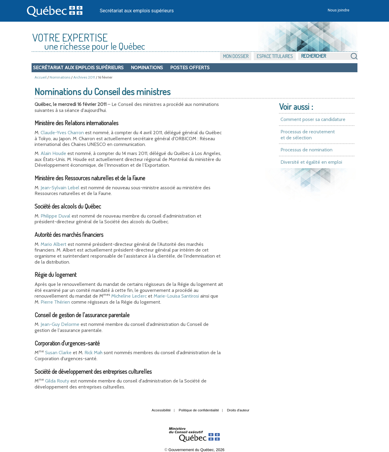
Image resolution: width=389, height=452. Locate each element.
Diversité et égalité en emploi (311, 162)
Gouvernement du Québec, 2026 (196, 449)
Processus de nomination (306, 150)
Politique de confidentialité (199, 410)
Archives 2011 (84, 77)
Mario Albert (53, 244)
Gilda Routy (57, 381)
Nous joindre (338, 10)
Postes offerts (190, 67)
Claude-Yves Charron (62, 132)
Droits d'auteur (238, 410)
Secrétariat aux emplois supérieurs (137, 11)
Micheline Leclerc (129, 296)
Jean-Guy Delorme (60, 324)
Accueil (41, 77)
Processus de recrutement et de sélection (307, 135)
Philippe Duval (55, 216)
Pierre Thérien (55, 302)
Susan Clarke (58, 352)
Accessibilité (161, 410)
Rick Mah (93, 352)
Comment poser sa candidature (312, 119)
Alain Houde (53, 153)
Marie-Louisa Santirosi (176, 296)
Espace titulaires (275, 56)
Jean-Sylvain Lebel (60, 187)
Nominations (147, 67)
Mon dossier (235, 56)
